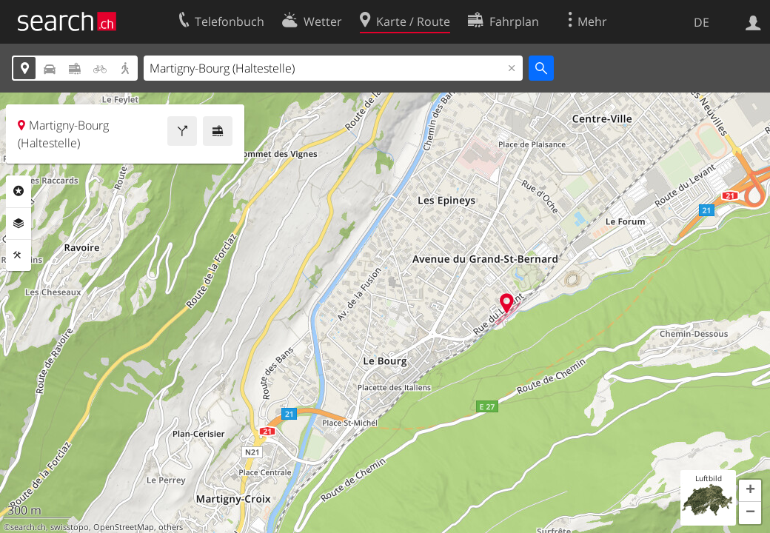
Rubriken (18, 191)
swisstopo (69, 527)
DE (701, 22)
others (170, 527)
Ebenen (18, 223)
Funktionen (18, 255)
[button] (750, 491)
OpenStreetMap (123, 527)
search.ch (28, 527)
